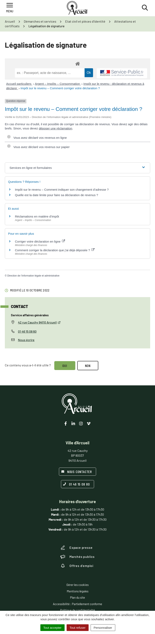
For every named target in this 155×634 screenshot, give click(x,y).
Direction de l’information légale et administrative (33, 275)
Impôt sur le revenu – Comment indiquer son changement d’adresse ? (62, 189)
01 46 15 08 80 (76, 484)
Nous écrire (26, 340)
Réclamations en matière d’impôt (37, 216)
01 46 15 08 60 (27, 331)
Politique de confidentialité (77, 610)
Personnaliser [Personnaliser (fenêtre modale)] (103, 627)
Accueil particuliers (19, 83)
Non (88, 365)
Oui (64, 365)
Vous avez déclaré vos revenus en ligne (37, 137)
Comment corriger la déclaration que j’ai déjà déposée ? (54, 250)
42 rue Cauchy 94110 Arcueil (39, 322)
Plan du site (77, 597)
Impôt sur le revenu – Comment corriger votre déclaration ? (60, 88)
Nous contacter (76, 471)
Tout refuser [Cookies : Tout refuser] (78, 627)
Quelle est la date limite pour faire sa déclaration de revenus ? (56, 195)
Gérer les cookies (77, 585)
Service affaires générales (30, 315)
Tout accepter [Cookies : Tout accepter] (52, 627)
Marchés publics (77, 557)
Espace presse (76, 547)
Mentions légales (77, 591)
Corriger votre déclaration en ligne (40, 241)
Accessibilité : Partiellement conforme (77, 604)
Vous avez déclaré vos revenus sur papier (38, 147)
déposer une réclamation (55, 128)
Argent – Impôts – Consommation (58, 83)
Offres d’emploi (76, 566)
